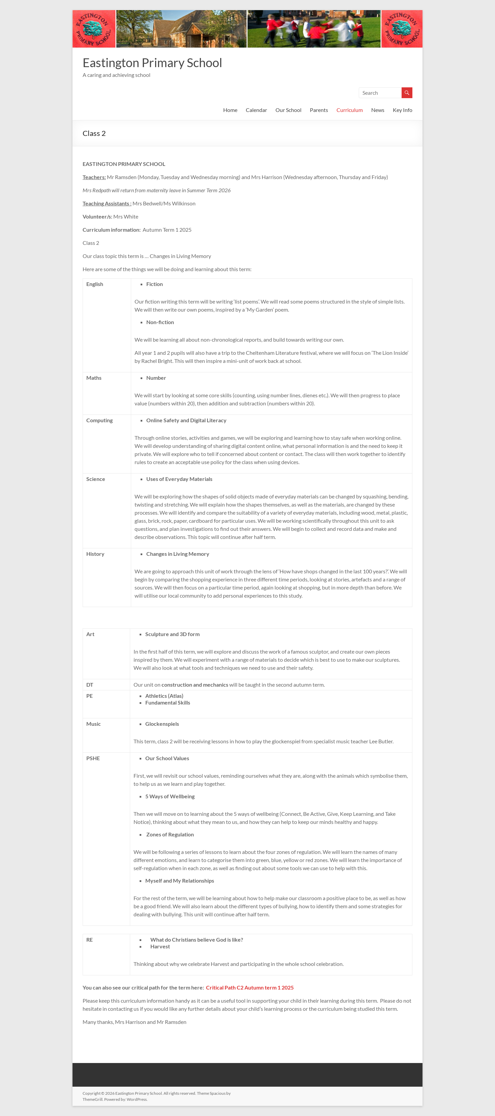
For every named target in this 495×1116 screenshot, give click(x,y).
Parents (319, 110)
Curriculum (350, 110)
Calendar (256, 110)
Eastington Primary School (152, 62)
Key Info (402, 110)
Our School (288, 110)
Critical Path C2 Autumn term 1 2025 (250, 987)
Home (230, 110)
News (377, 110)
